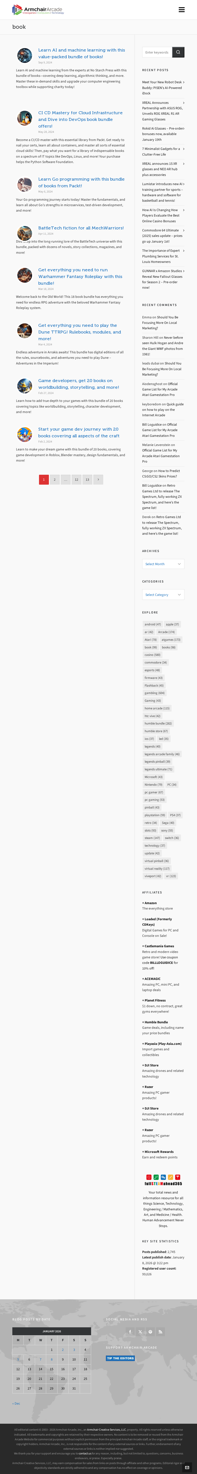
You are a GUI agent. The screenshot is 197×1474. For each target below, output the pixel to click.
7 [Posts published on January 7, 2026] (40, 1359)
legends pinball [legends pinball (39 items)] (157, 761)
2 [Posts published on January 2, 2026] (63, 1349)
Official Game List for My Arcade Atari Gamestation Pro (160, 389)
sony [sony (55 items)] (167, 830)
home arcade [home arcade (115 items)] (157, 708)
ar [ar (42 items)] (149, 632)
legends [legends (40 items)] (152, 746)
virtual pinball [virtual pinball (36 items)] (157, 861)
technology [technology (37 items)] (155, 845)
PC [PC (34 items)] (172, 784)
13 (87, 479)
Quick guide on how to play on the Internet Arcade (163, 410)
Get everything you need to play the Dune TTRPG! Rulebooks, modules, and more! (79, 332)
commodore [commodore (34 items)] (156, 662)
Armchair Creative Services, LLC (106, 1430)
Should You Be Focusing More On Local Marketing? (160, 323)
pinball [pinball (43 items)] (152, 807)
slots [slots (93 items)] (150, 830)
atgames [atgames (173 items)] (171, 640)
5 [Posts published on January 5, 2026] (18, 1359)
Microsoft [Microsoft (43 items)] (154, 777)
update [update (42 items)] (152, 853)
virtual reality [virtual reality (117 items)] (157, 868)
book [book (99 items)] (151, 647)
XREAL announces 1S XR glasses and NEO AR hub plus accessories (159, 169)
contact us (85, 1453)
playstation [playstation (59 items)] (155, 815)
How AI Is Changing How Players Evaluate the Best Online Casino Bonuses (160, 215)
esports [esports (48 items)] (152, 670)
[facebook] (130, 1331)
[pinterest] (150, 1331)
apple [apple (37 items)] (172, 624)
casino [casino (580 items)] (152, 655)
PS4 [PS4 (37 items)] (175, 815)
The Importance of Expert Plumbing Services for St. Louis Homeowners (161, 256)
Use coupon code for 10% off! (160, 963)
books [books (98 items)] (169, 647)
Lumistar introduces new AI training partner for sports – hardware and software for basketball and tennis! (162, 192)
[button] (178, 52)
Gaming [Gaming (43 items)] (153, 700)
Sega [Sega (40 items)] (168, 823)
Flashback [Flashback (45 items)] (154, 685)
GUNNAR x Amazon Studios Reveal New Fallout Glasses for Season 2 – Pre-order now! (162, 279)
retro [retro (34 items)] (151, 823)
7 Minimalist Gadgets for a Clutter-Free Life (161, 151)
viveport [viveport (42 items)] (153, 876)
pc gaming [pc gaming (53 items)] (155, 800)
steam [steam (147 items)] (152, 838)
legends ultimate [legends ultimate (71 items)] (158, 769)
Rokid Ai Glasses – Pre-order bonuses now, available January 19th (162, 134)
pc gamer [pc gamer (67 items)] (154, 792)
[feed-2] (160, 1331)
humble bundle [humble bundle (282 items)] (158, 723)
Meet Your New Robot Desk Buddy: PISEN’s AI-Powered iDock (162, 88)
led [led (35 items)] (164, 739)
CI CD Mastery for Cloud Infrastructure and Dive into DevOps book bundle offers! (80, 119)
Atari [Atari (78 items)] (151, 640)
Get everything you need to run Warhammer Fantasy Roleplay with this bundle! (80, 276)
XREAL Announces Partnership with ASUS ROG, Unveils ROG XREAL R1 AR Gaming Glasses (162, 111)
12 (76, 479)
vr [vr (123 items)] (171, 876)
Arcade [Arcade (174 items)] (166, 632)
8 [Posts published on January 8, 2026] (52, 1359)
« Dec (16, 1403)
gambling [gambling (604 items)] (155, 693)
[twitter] (140, 1331)
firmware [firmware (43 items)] (154, 678)
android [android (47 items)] (153, 624)
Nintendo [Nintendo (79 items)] (153, 784)
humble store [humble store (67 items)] (156, 731)
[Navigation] (182, 10)
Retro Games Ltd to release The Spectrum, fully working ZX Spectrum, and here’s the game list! (162, 496)
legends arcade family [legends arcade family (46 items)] (162, 754)
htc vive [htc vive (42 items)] (152, 716)
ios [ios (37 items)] (149, 739)
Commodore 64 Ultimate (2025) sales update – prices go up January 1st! (162, 236)
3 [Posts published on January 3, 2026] (74, 1349)
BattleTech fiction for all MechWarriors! (81, 227)
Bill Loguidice (152, 424)
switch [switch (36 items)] (172, 838)
